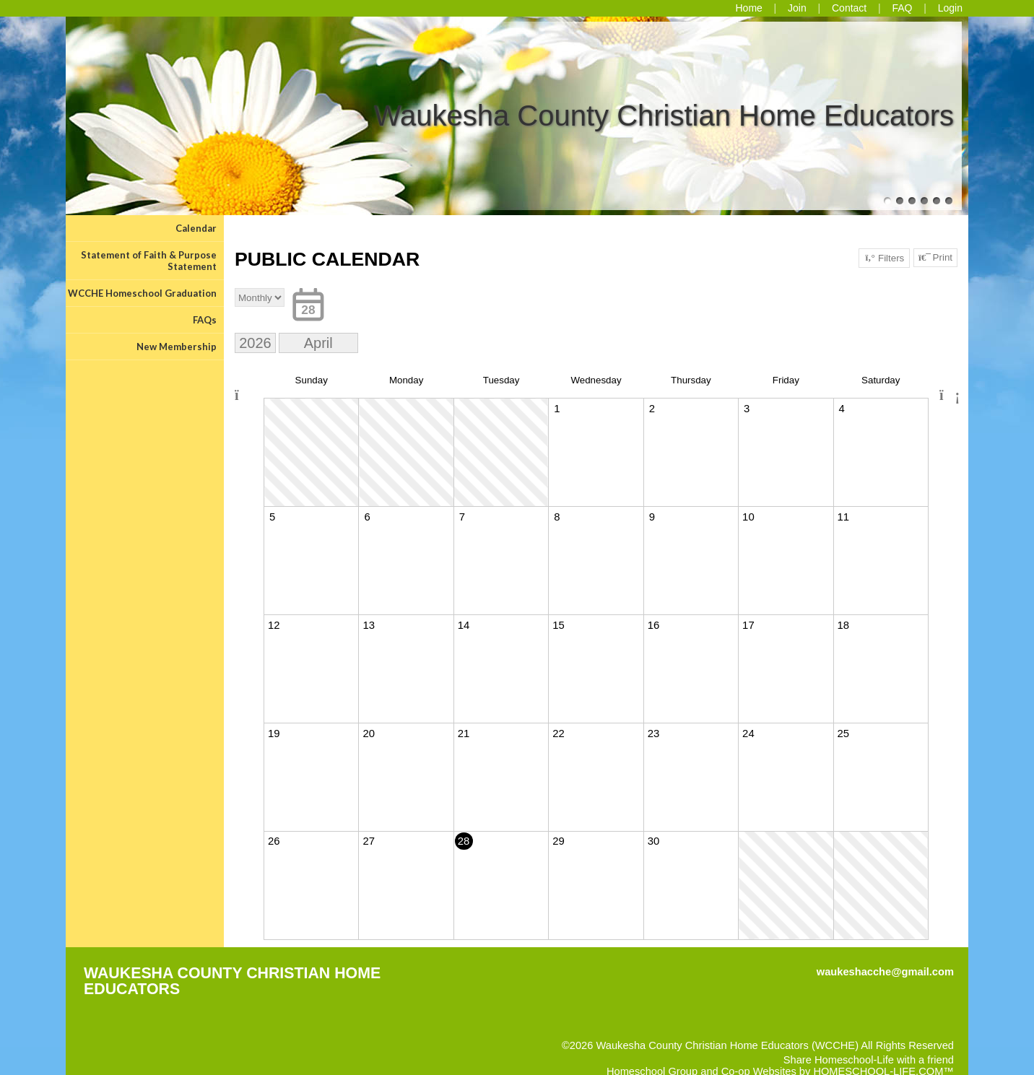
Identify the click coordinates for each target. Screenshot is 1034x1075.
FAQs (205, 320)
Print (935, 257)
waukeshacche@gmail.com (885, 972)
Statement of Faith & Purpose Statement (149, 260)
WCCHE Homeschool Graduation (142, 293)
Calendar (196, 228)
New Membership (176, 346)
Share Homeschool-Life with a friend (868, 1060)
